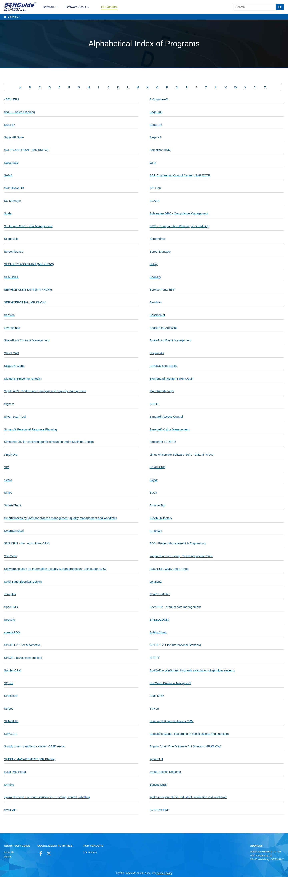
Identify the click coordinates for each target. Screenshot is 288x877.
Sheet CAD (11, 353)
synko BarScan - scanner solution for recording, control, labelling (47, 797)
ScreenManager (160, 251)
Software (49, 7)
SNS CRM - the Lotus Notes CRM (26, 543)
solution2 (156, 581)
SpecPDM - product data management (175, 607)
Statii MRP (157, 695)
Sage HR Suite (14, 137)
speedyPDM (12, 632)
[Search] (280, 7)
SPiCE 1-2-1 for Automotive (22, 645)
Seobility (155, 277)
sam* (153, 162)
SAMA (8, 175)
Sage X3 (155, 137)
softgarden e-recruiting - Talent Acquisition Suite (181, 556)
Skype (8, 492)
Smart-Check (13, 505)
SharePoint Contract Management (26, 340)
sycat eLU (156, 759)
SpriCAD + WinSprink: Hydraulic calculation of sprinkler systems (192, 670)
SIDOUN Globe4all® (163, 365)
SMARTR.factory (161, 518)
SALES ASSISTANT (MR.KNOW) (26, 150)
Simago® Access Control (166, 416)
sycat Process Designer (165, 771)
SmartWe (156, 530)
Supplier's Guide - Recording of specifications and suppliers (189, 733)
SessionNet (157, 315)
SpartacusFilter (160, 594)
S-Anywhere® (159, 99)
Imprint (7, 856)
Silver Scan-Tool (15, 416)
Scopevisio (11, 238)
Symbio (9, 784)
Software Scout (76, 7)
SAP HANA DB (14, 188)
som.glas (10, 594)
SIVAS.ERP (157, 467)
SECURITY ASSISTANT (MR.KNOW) (29, 264)
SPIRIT (154, 657)
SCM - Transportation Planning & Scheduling (179, 226)
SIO (6, 467)
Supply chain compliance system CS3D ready (34, 746)
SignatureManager (162, 391)
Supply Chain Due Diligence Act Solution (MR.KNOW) (185, 746)
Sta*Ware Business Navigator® (170, 683)
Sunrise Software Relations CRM (171, 721)
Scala (8, 213)
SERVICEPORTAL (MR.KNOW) (25, 302)
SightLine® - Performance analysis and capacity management (45, 391)
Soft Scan (10, 556)
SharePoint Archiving (163, 327)
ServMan (156, 302)
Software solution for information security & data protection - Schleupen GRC (55, 568)
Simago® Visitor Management (169, 429)
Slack (153, 492)
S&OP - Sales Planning (19, 112)
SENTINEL (11, 277)
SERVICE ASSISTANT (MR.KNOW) (28, 289)
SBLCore (156, 188)
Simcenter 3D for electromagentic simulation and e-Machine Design (49, 441)
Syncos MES (158, 784)
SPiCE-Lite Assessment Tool (23, 657)
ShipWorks (157, 353)
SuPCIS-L (10, 733)
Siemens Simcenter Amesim (23, 378)
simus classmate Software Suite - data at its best (182, 454)
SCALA (154, 200)
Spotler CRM (12, 670)
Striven (154, 708)
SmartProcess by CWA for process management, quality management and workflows (60, 518)
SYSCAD (10, 810)
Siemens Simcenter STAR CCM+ (172, 378)
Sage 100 (156, 112)
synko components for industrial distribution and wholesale (188, 797)
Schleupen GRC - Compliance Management (179, 213)
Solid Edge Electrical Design (23, 581)
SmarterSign (158, 505)
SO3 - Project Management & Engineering (178, 543)
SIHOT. (154, 404)
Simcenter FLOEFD (163, 441)
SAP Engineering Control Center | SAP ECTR (180, 175)
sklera (8, 480)
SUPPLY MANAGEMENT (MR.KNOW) (30, 759)
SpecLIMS (11, 607)
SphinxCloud (158, 632)
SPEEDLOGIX (159, 619)
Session (9, 315)
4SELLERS (11, 99)
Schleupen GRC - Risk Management (28, 226)
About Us (9, 852)
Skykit (154, 480)
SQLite (8, 683)
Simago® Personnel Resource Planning (30, 429)
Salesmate (11, 162)
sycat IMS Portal (15, 771)
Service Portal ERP (162, 289)
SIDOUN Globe (14, 365)
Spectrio (9, 619)
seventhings (12, 327)
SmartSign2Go (14, 530)
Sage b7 (9, 124)
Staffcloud (10, 695)
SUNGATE (11, 721)
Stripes (8, 708)
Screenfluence (13, 251)
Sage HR (156, 124)
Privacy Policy (164, 873)
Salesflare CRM (160, 150)
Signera (9, 404)
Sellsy (154, 264)
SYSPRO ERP (159, 810)
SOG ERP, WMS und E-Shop (169, 568)
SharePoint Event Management (170, 340)
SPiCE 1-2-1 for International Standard (175, 645)
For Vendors (109, 6)
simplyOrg (11, 454)
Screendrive (158, 238)
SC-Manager (12, 200)
